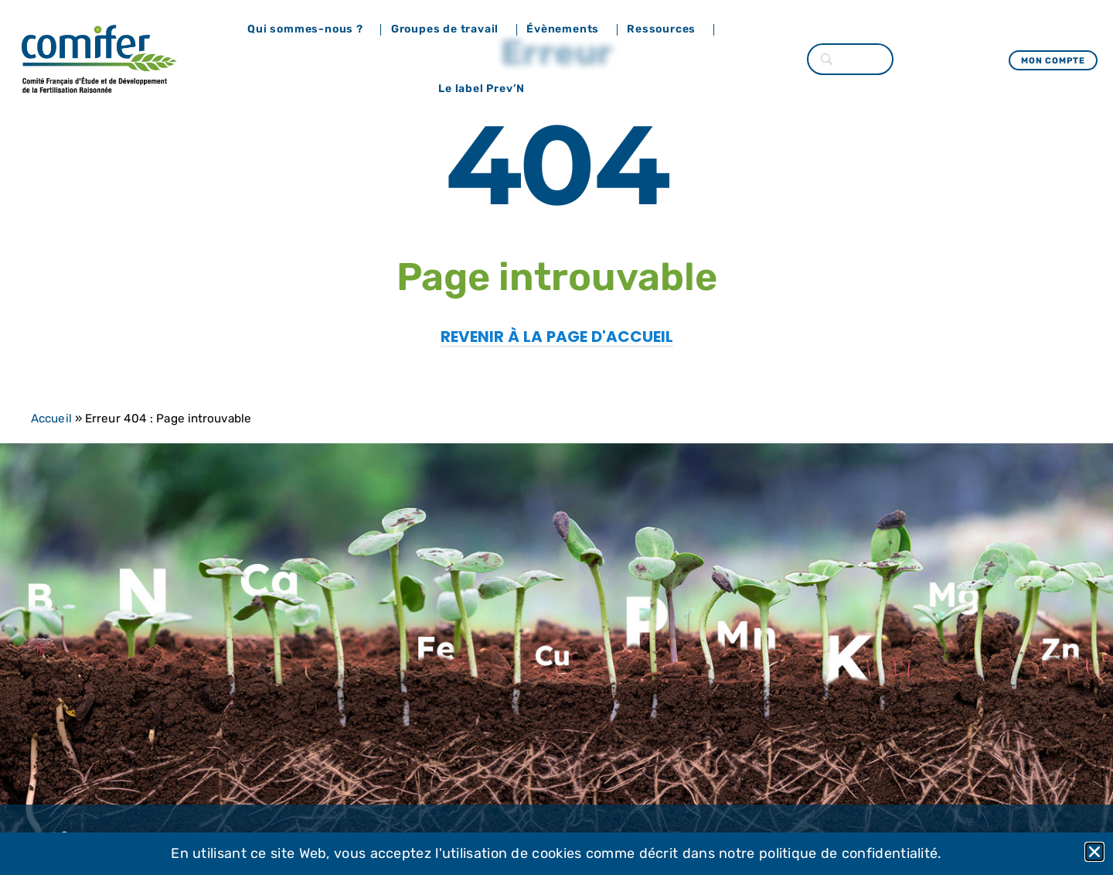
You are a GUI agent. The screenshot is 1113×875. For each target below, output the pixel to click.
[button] (1094, 852)
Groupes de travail (448, 29)
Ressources (665, 29)
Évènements (566, 29)
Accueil (51, 419)
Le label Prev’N (485, 89)
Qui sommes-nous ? (309, 29)
